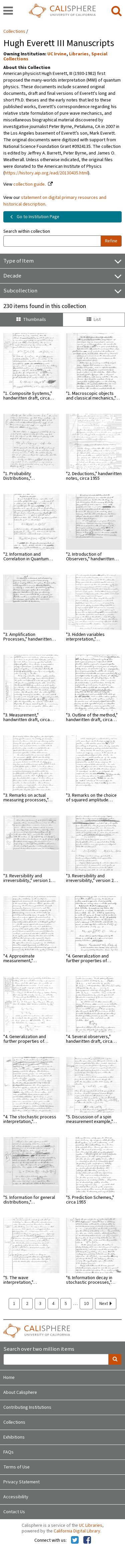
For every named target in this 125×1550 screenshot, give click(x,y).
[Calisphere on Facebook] (87, 1540)
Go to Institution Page (33, 217)
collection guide (29, 184)
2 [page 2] (27, 1303)
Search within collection (26, 231)
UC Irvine (56, 54)
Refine (111, 241)
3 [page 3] (40, 1303)
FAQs (8, 1452)
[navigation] (8, 11)
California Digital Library (77, 1531)
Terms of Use (16, 1467)
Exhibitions (14, 1437)
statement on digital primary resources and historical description (54, 201)
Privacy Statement (21, 1482)
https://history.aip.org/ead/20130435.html (46, 173)
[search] (116, 11)
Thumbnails (31, 319)
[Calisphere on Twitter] (75, 1540)
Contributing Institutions (27, 1407)
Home (9, 1377)
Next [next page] (105, 1303)
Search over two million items (38, 1349)
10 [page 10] (86, 1303)
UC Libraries (90, 1525)
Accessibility (15, 1497)
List (94, 319)
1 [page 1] (14, 1303)
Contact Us (14, 1512)
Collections (14, 31)
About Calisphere (20, 1392)
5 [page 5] (66, 1303)
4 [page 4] (53, 1303)
